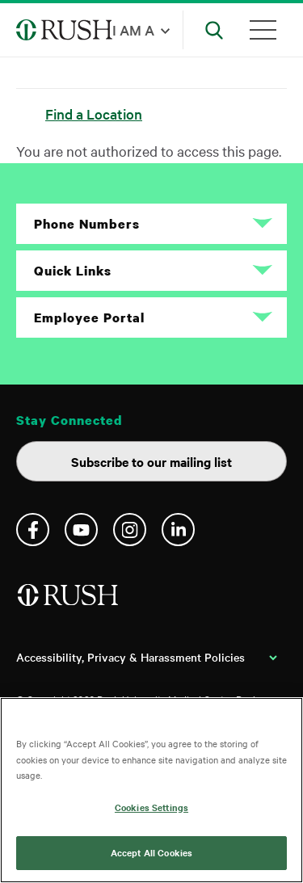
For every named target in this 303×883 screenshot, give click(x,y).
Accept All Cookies (151, 852)
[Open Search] (214, 30)
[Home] (69, 601)
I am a (133, 29)
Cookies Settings (151, 807)
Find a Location (93, 113)
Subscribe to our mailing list (151, 461)
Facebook (32, 529)
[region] (151, 790)
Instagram (129, 529)
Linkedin (178, 529)
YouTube (81, 529)
